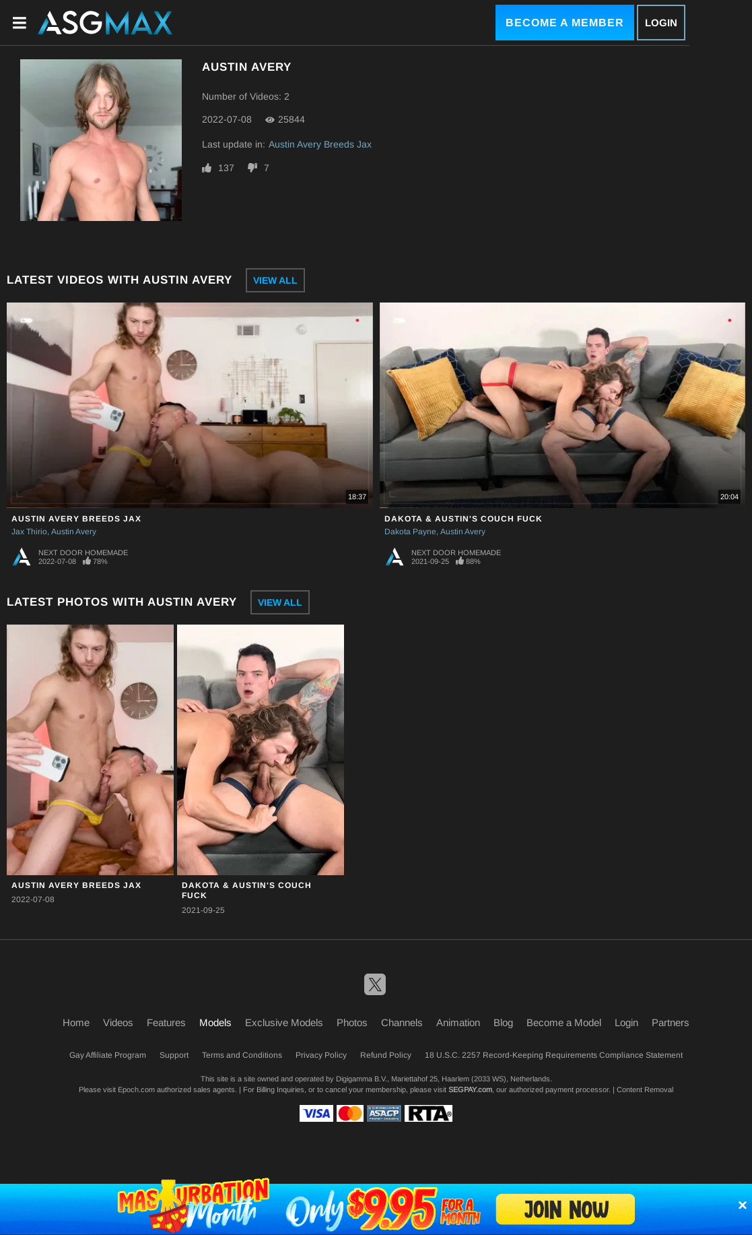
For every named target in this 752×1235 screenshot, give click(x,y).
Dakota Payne (410, 531)
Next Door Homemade (83, 552)
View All (275, 280)
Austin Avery (73, 531)
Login (661, 22)
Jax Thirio (29, 531)
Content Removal (645, 1089)
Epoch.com (136, 1089)
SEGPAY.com (470, 1089)
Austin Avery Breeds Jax (320, 144)
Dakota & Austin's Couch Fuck (463, 519)
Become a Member (565, 22)
